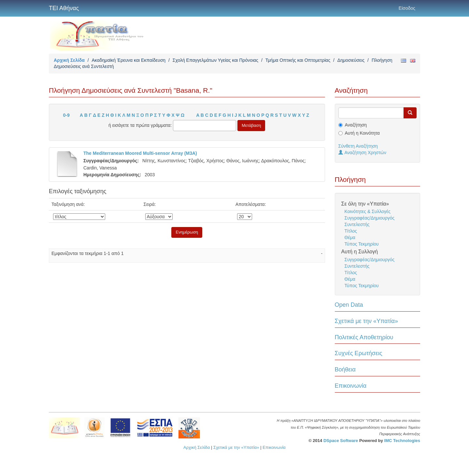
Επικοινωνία (351, 385)
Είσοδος (407, 8)
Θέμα (350, 237)
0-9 (66, 115)
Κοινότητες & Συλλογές (368, 211)
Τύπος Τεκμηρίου (362, 244)
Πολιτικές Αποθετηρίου (364, 337)
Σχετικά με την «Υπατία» (366, 321)
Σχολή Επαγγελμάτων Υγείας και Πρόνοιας (215, 60)
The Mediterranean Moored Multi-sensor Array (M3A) (140, 153)
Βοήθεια (345, 369)
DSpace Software (340, 440)
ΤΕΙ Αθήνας (64, 8)
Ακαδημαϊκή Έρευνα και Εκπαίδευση (128, 60)
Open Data (349, 305)
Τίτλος (351, 231)
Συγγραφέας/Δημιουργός (370, 218)
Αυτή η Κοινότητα (362, 133)
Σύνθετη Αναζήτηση (358, 146)
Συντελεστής (357, 224)
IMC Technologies (402, 440)
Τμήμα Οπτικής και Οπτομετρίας (297, 60)
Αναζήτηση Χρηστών (362, 152)
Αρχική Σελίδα (69, 60)
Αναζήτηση (356, 124)
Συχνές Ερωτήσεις (358, 353)
